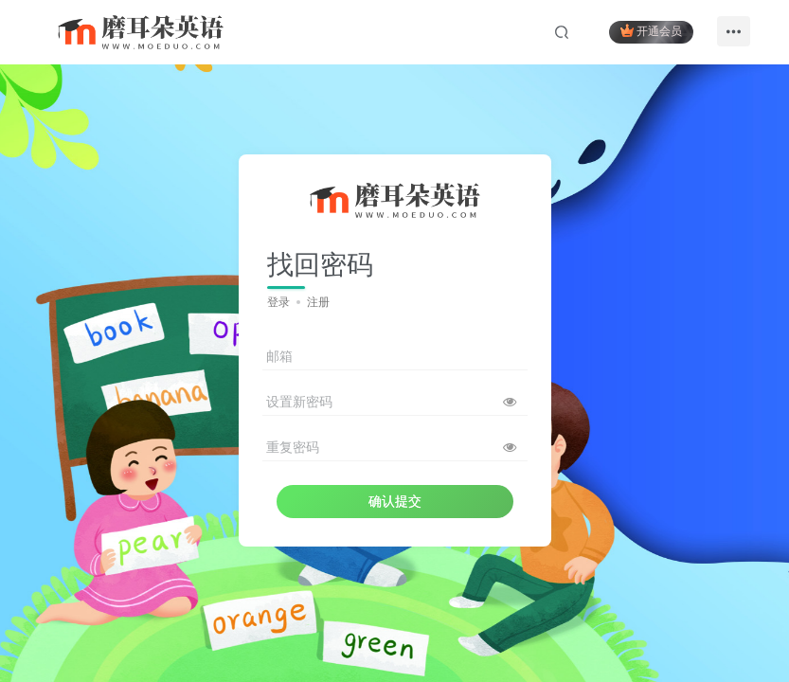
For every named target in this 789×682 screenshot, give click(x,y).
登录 (278, 302)
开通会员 (651, 31)
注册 (318, 302)
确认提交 (394, 501)
